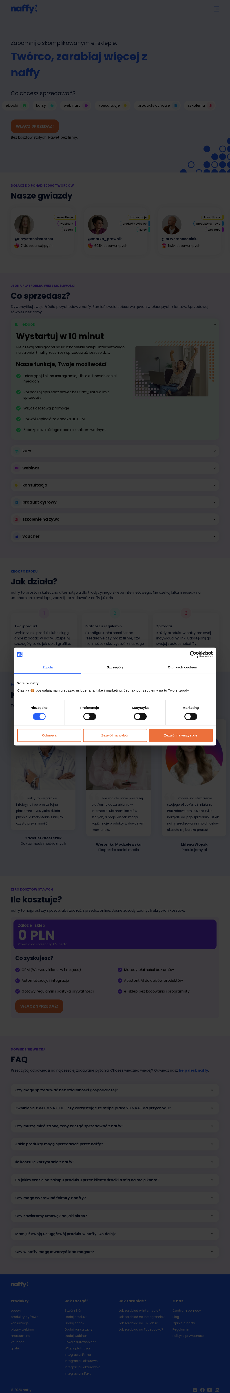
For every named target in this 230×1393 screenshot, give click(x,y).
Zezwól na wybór (115, 735)
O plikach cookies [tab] (182, 667)
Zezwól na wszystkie (180, 735)
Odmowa (49, 735)
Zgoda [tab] (47, 667)
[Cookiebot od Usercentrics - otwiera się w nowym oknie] (193, 654)
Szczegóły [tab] (115, 667)
